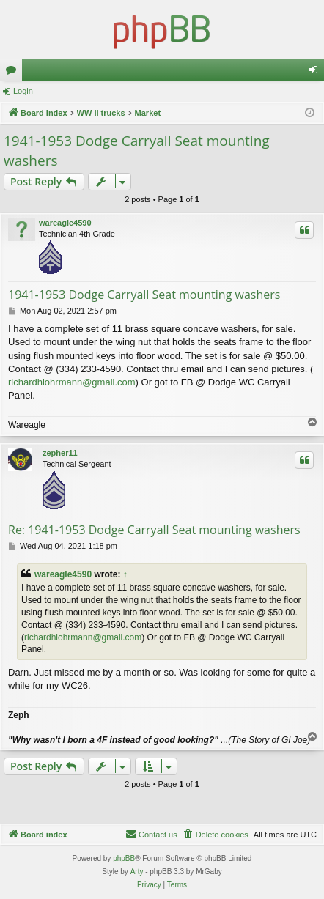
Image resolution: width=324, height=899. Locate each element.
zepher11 (60, 452)
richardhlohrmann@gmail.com (72, 382)
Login (23, 90)
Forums (14, 72)
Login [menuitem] (316, 72)
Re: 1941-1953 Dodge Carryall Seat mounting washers (154, 529)
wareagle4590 (65, 222)
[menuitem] (215, 834)
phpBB (124, 858)
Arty (137, 871)
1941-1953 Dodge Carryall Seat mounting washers (137, 150)
